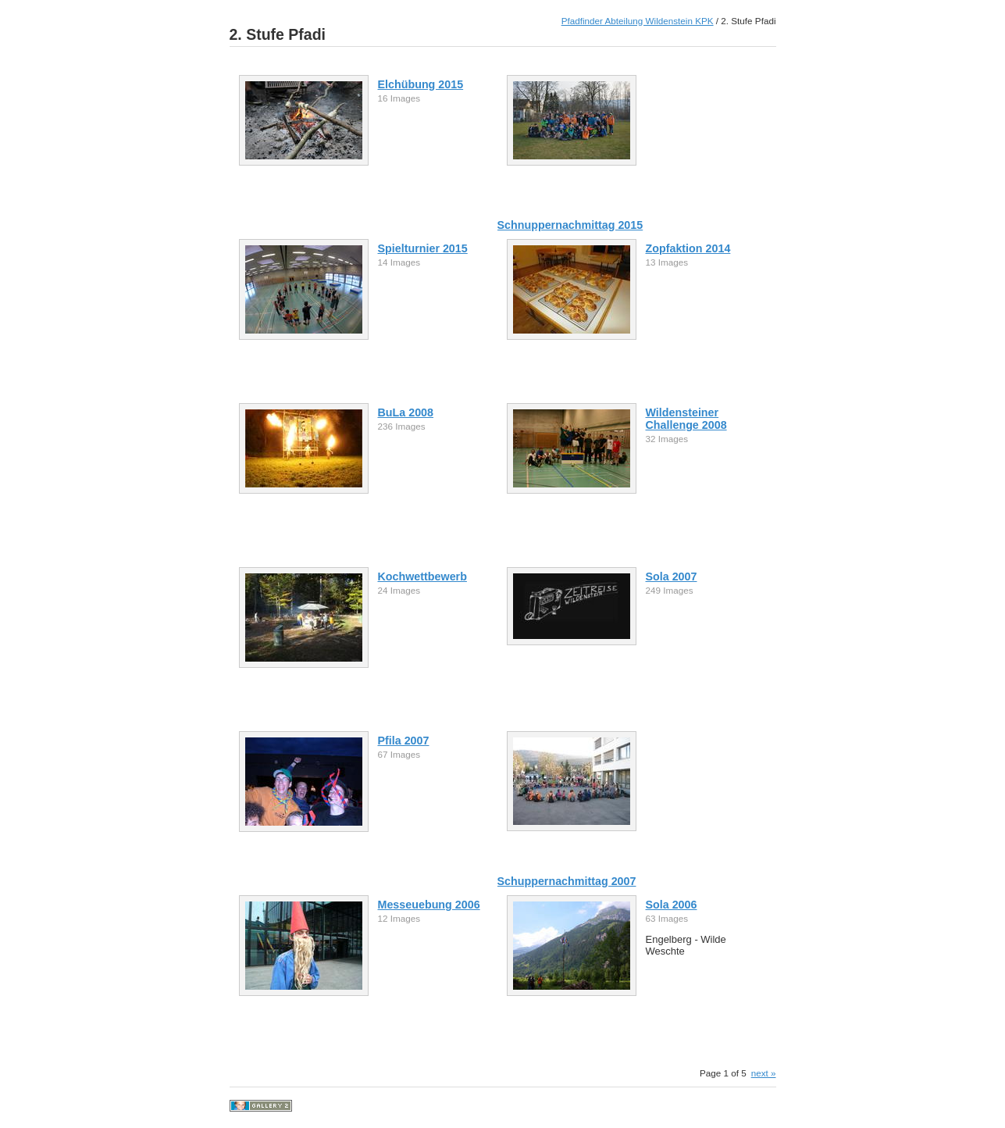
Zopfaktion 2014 (688, 248)
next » (763, 1073)
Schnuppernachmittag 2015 (570, 225)
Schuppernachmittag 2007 (566, 881)
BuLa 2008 (406, 412)
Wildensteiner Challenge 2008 (686, 418)
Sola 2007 (671, 576)
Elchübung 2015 (421, 84)
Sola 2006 (671, 904)
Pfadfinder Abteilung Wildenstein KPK (637, 21)
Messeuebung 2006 (429, 904)
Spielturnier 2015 (423, 248)
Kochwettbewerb (422, 576)
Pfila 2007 (403, 740)
